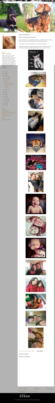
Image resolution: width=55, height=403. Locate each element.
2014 (5, 73)
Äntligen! (6, 87)
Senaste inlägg (23, 388)
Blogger (38, 399)
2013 (5, 75)
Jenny (3, 116)
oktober (6, 79)
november (7, 78)
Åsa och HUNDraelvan (6, 119)
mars (6, 97)
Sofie (3, 118)
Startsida (36, 388)
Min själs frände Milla (6, 115)
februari (6, 99)
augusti (6, 89)
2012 (5, 103)
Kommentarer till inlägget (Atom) (32, 391)
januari (6, 101)
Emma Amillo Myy (7, 53)
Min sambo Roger (5, 111)
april (5, 96)
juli (5, 91)
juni (5, 92)
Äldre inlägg (49, 388)
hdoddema (30, 399)
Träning (5, 81)
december (7, 76)
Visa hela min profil (6, 68)
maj (5, 94)
